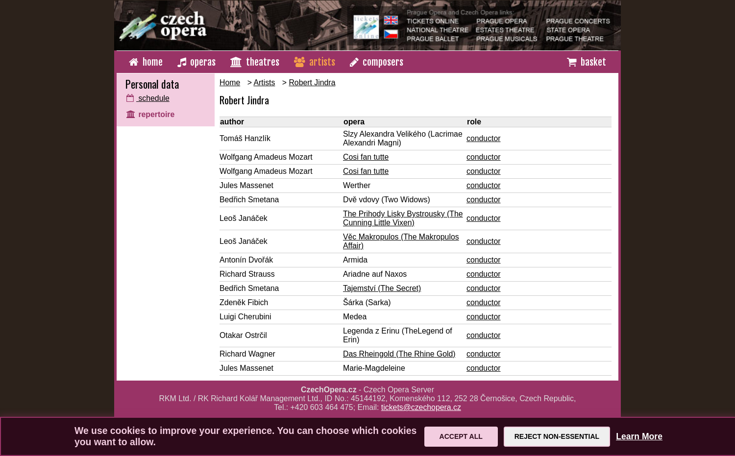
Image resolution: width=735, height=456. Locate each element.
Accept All (461, 436)
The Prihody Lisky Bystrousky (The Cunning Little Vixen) (403, 218)
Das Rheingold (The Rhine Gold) (399, 354)
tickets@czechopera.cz (421, 407)
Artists (264, 82)
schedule (148, 98)
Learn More (639, 436)
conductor (483, 138)
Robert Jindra (312, 82)
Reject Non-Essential (556, 436)
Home (230, 82)
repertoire (150, 114)
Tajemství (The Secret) (382, 288)
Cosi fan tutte (366, 157)
